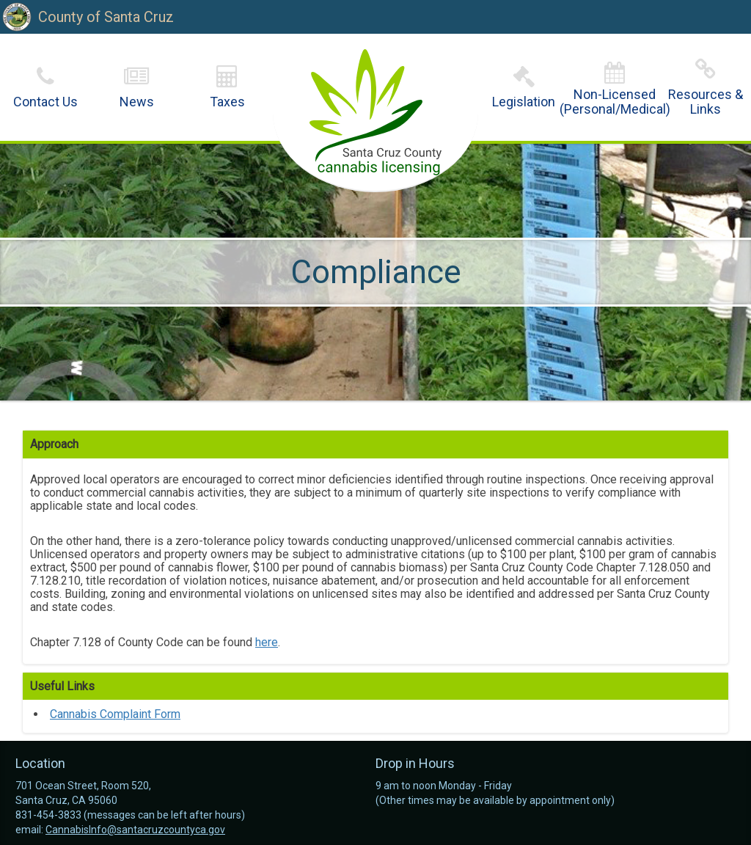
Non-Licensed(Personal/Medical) (615, 102)
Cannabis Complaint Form (115, 714)
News (137, 101)
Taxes (227, 101)
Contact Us (45, 101)
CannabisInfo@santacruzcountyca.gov (135, 829)
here (266, 642)
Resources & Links (705, 102)
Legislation (523, 101)
